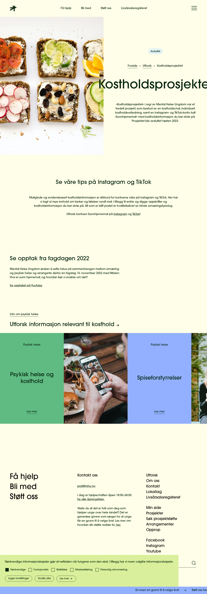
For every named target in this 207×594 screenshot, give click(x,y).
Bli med (86, 8)
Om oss (154, 481)
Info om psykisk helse (24, 314)
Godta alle (44, 578)
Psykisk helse (31, 344)
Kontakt (154, 486)
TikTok (136, 214)
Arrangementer (161, 524)
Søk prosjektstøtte (163, 519)
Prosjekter (156, 513)
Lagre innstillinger (18, 578)
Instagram (120, 214)
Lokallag (155, 492)
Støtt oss (106, 8)
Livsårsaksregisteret (134, 8)
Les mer (32, 411)
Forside (132, 66)
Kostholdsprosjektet (170, 66)
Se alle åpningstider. (91, 499)
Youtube (155, 551)
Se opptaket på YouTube (26, 285)
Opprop (155, 530)
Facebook (157, 540)
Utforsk (147, 66)
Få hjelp (66, 8)
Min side (155, 508)
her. (118, 525)
